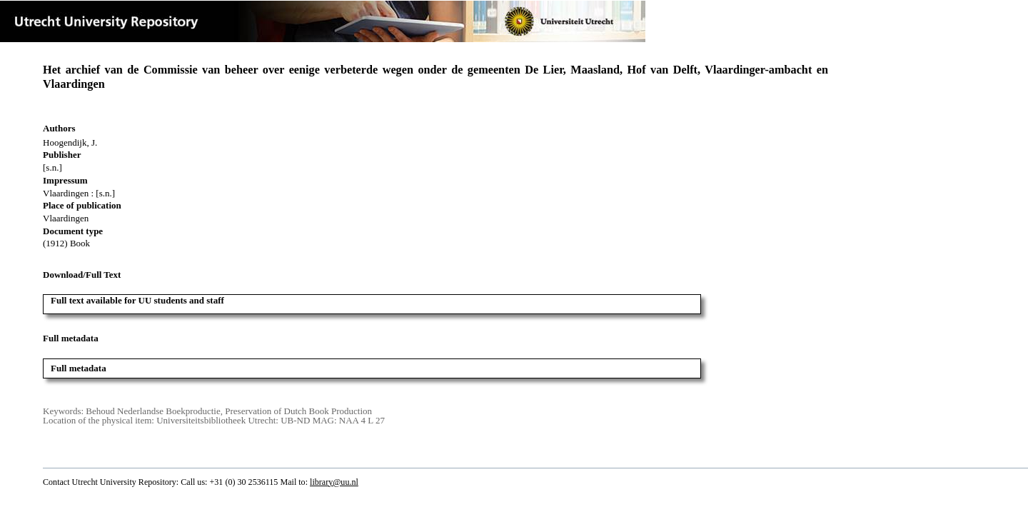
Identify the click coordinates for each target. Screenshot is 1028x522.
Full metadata (78, 368)
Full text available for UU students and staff (137, 300)
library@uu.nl (334, 482)
